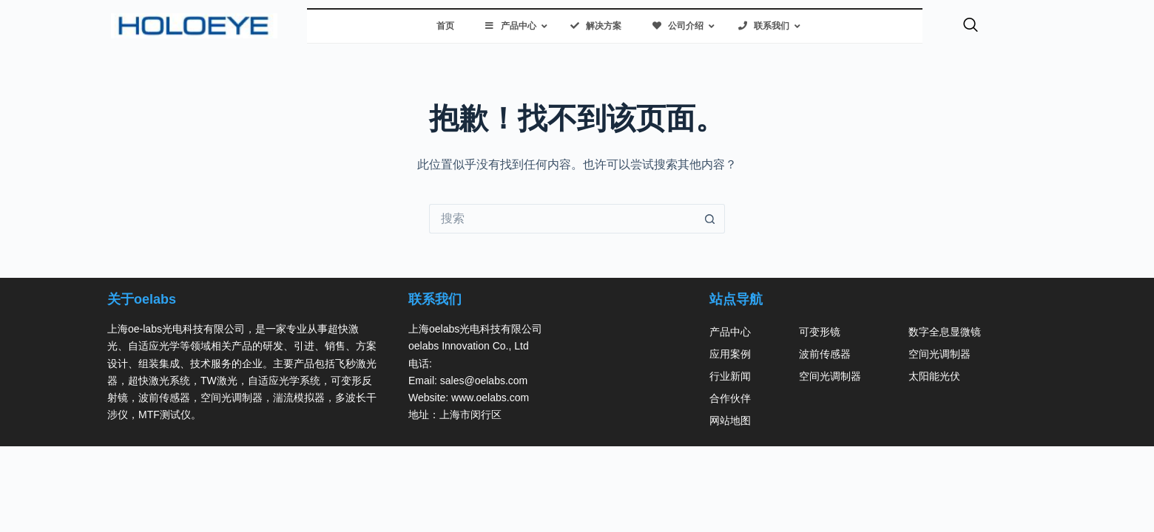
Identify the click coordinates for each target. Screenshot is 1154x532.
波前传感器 (825, 354)
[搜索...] (562, 218)
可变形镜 (819, 332)
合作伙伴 (730, 398)
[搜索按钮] (710, 218)
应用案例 (730, 354)
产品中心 (730, 332)
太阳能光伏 (934, 376)
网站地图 (730, 420)
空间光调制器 (830, 376)
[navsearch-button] (970, 26)
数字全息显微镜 (944, 332)
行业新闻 (730, 376)
